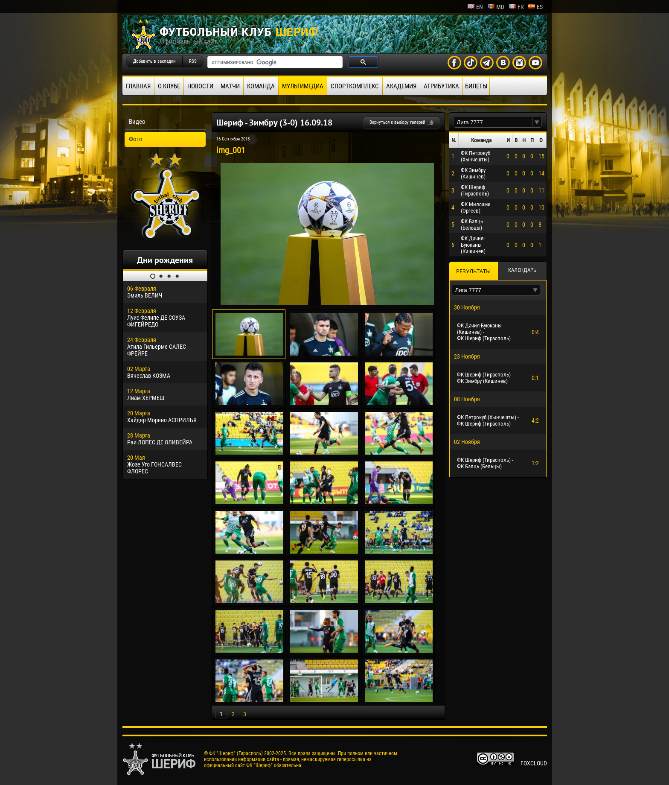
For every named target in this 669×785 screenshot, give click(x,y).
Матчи (230, 86)
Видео (137, 121)
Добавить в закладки (154, 61)
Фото (136, 139)
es (535, 6)
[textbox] (493, 122)
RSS (193, 61)
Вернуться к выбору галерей (397, 122)
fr (516, 6)
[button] (537, 122)
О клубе (169, 86)
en (475, 6)
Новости (200, 86)
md (495, 6)
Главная (138, 86)
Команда (261, 86)
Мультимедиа (302, 86)
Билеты (476, 86)
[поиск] (274, 62)
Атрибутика (441, 86)
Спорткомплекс (355, 86)
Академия (401, 86)
